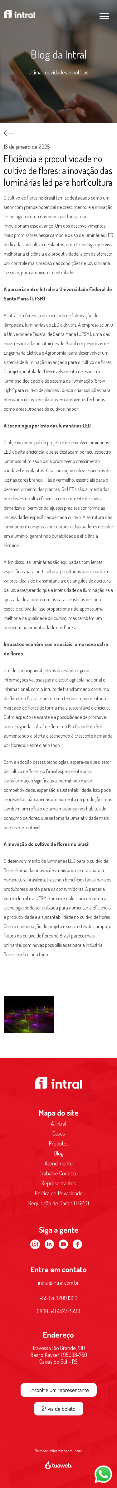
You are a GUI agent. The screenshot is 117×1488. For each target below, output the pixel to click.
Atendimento (59, 1163)
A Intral (58, 1123)
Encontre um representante (58, 1389)
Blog (58, 1153)
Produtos (59, 1143)
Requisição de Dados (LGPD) (58, 1203)
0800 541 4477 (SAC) (58, 1311)
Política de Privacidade (59, 1193)
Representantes (58, 1183)
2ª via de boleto (59, 1408)
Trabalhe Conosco (59, 1173)
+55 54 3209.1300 (58, 1298)
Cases (58, 1133)
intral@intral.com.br (58, 1282)
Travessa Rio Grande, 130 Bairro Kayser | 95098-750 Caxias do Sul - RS (58, 1354)
